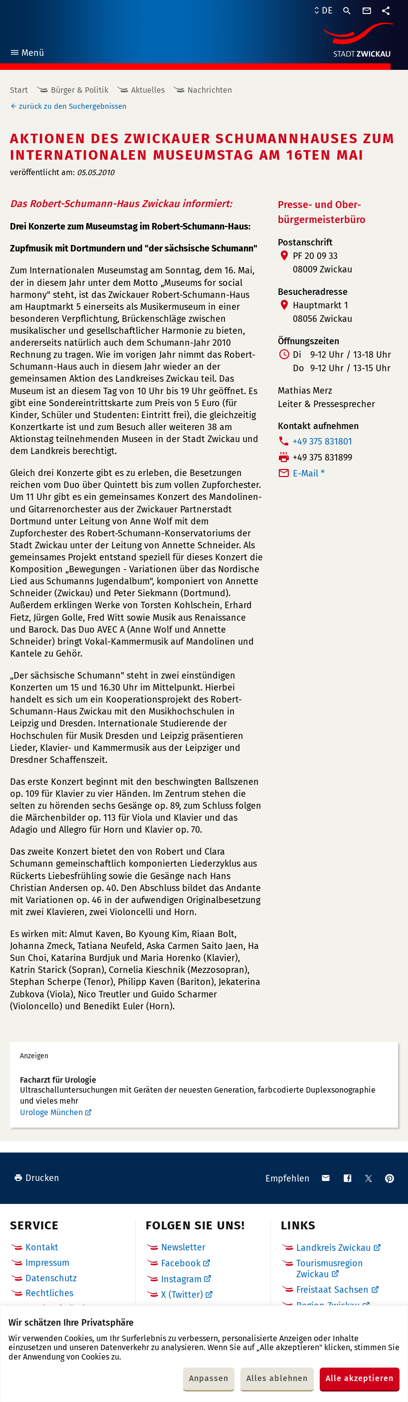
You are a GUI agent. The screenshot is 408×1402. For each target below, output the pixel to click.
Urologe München (51, 1112)
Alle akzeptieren (360, 1378)
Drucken (36, 1177)
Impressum (47, 1262)
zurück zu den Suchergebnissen (73, 106)
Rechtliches (49, 1293)
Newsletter (183, 1247)
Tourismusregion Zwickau (329, 1269)
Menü (26, 54)
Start (19, 90)
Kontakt (41, 1247)
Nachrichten (210, 90)
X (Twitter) (182, 1294)
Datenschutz (51, 1278)
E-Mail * (309, 473)
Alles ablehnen (277, 1378)
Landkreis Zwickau (333, 1247)
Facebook (181, 1263)
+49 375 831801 (322, 441)
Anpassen (208, 1378)
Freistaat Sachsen (332, 1289)
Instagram (181, 1279)
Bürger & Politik (79, 90)
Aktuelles (148, 90)
